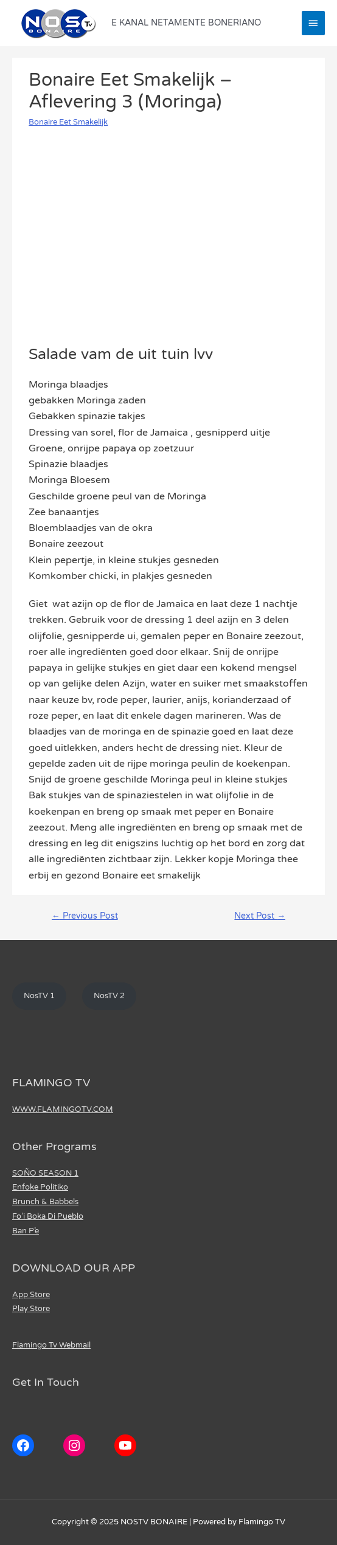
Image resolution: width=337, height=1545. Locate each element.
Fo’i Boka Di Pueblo (47, 1216)
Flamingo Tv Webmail (51, 1345)
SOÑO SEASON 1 (45, 1173)
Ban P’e (25, 1231)
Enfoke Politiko (40, 1187)
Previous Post (85, 916)
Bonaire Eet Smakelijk (68, 122)
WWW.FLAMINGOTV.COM (62, 1109)
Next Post (259, 916)
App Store (31, 1295)
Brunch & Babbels (45, 1202)
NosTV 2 (109, 996)
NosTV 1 (39, 996)
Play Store (31, 1309)
